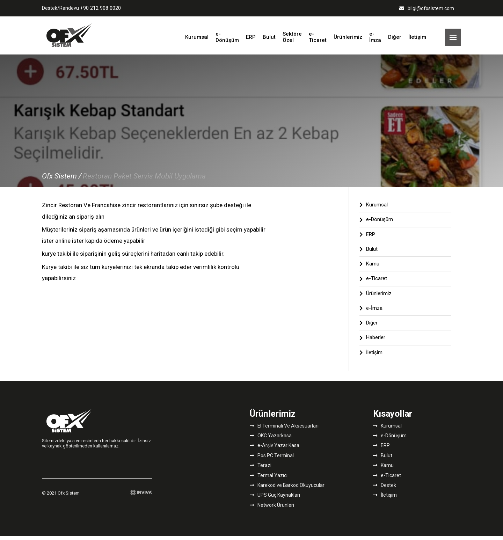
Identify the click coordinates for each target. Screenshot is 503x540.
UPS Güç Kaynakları (275, 499)
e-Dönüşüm (227, 39)
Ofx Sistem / (61, 180)
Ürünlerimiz (348, 39)
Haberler (372, 341)
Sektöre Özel (292, 39)
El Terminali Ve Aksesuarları (284, 429)
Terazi (260, 469)
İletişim (417, 39)
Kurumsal (197, 39)
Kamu (369, 267)
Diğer (394, 39)
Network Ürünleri (272, 509)
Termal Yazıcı (268, 479)
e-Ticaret (318, 39)
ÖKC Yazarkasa (271, 439)
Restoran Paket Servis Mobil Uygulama (144, 180)
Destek (384, 489)
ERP (251, 39)
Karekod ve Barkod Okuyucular (287, 489)
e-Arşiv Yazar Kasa (274, 449)
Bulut (269, 39)
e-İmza (375, 39)
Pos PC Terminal (272, 459)
